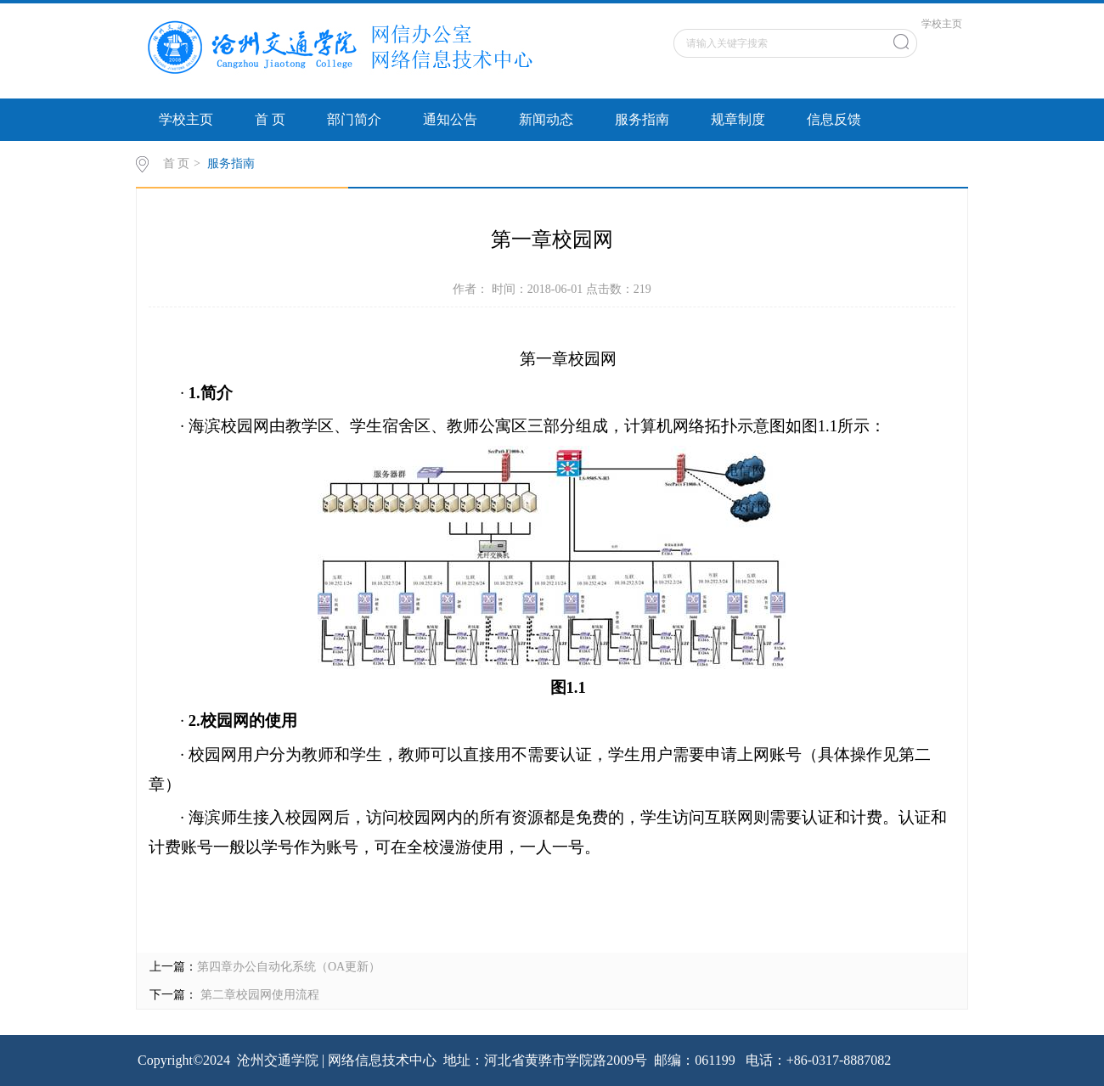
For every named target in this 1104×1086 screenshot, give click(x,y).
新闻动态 (546, 119)
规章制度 (738, 119)
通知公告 (450, 119)
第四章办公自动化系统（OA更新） (288, 966)
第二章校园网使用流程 (258, 994)
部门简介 (354, 119)
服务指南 (642, 119)
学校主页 (941, 24)
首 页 (270, 119)
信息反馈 (834, 119)
